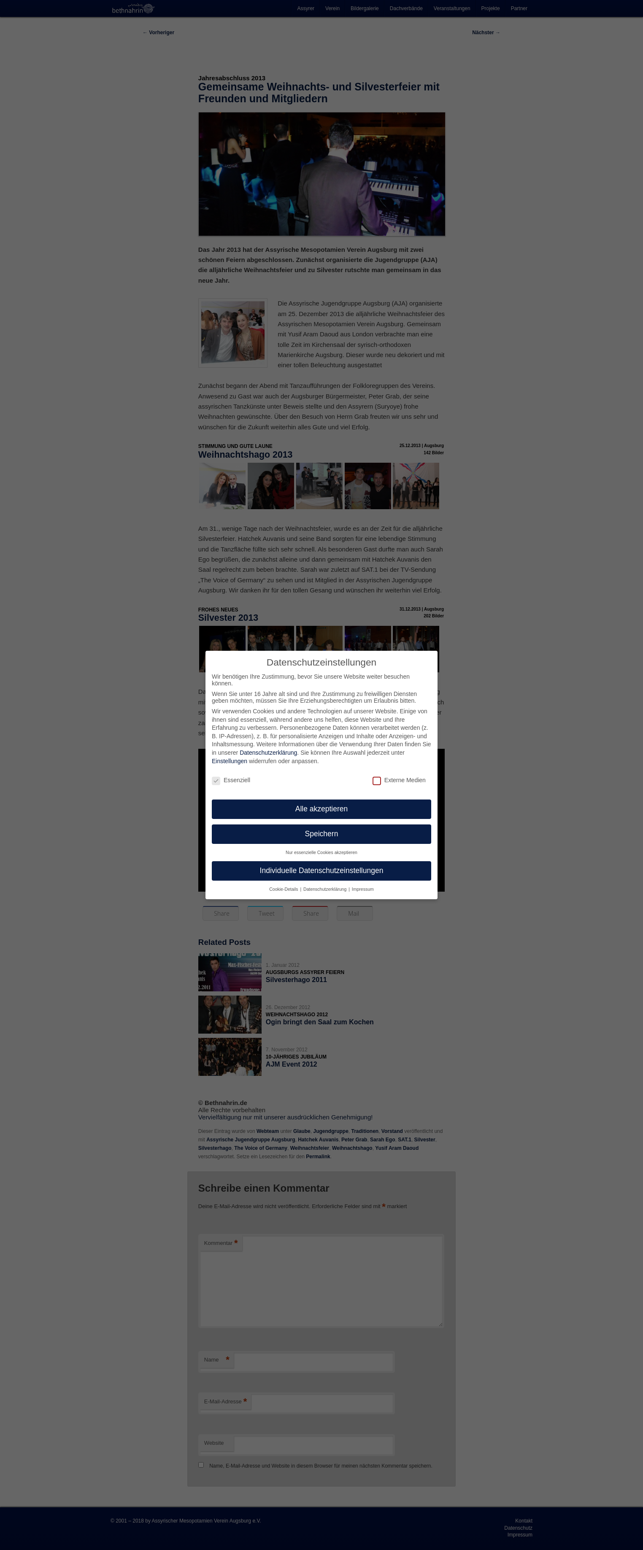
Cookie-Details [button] (284, 889)
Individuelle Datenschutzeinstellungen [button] (322, 870)
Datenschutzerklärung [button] (325, 889)
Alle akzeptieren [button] (321, 809)
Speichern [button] (321, 834)
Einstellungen (229, 761)
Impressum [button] (363, 889)
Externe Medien (399, 780)
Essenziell (231, 780)
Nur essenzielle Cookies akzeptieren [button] (321, 852)
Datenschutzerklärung (268, 752)
